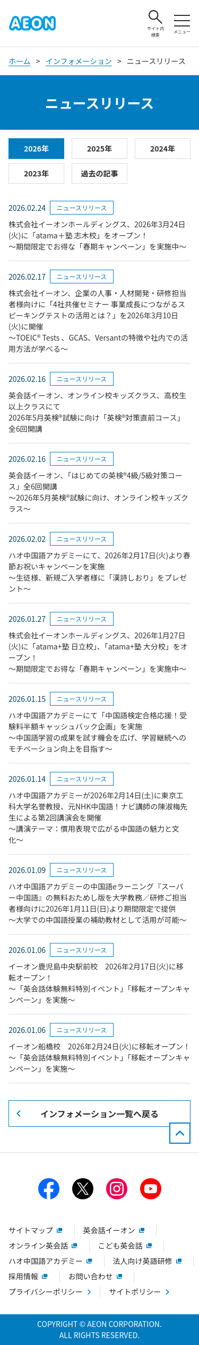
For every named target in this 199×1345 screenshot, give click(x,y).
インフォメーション (79, 61)
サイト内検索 (155, 24)
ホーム (19, 61)
